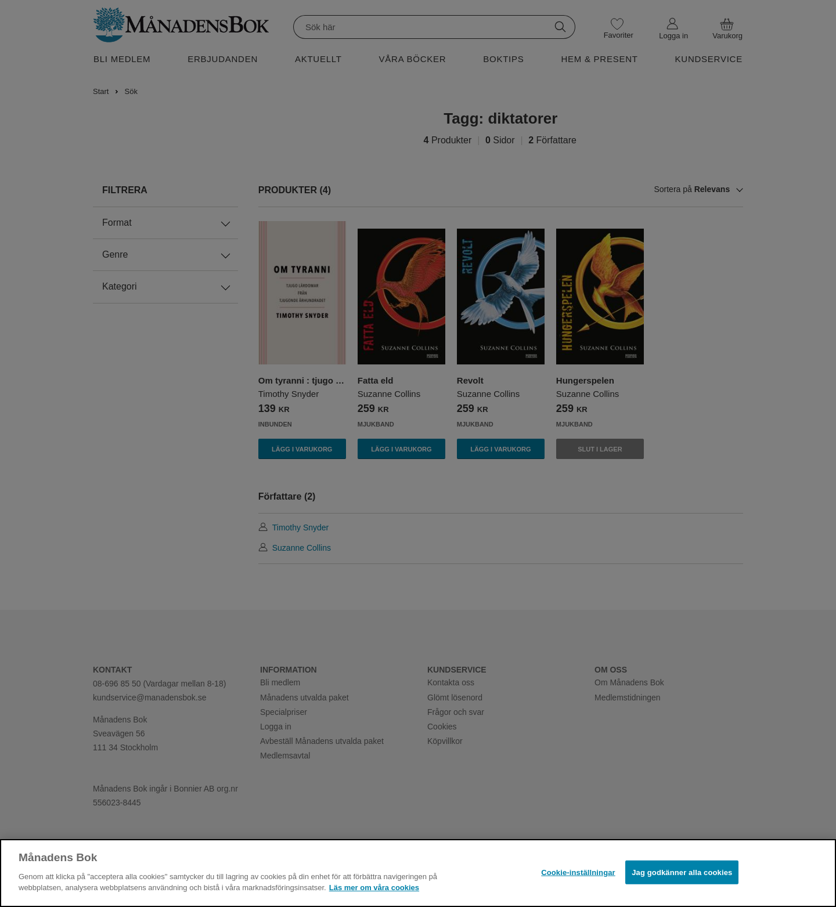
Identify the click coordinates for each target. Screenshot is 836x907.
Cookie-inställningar (578, 872)
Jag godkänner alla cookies (682, 872)
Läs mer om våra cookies (374, 887)
